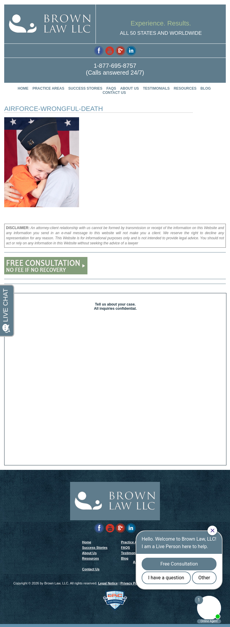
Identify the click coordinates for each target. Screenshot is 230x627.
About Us (129, 88)
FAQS (111, 88)
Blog (205, 88)
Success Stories (85, 88)
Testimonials (156, 88)
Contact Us (114, 93)
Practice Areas (48, 88)
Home (23, 88)
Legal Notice (108, 586)
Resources (185, 88)
